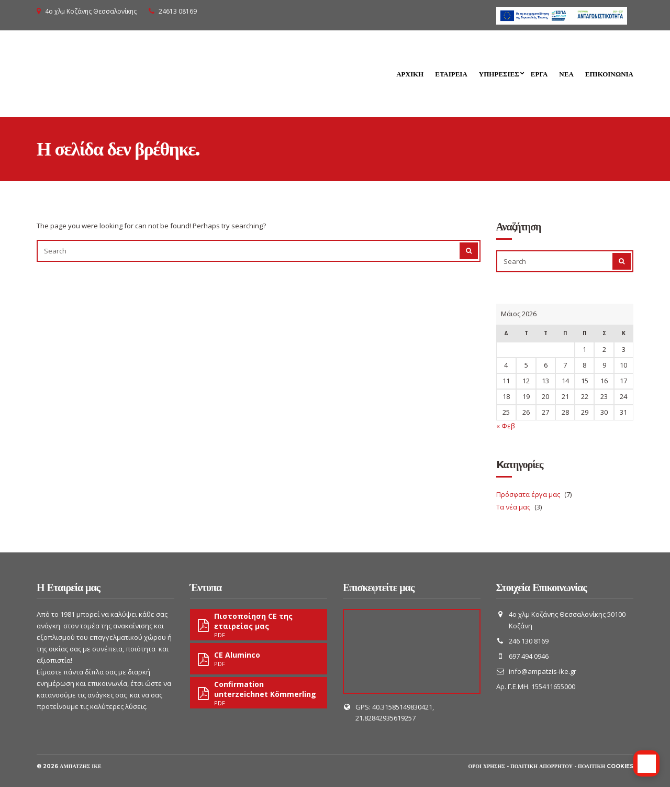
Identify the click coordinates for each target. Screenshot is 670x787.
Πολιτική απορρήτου (541, 766)
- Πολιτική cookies (603, 766)
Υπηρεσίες (499, 74)
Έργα (539, 74)
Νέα (566, 74)
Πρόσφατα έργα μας (528, 494)
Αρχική (409, 74)
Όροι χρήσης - (489, 766)
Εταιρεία (451, 74)
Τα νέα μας (513, 507)
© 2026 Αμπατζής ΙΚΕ (69, 766)
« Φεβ (505, 425)
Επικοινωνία (609, 74)
